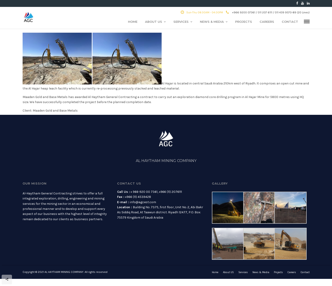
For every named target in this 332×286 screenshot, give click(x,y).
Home (132, 21)
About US (153, 21)
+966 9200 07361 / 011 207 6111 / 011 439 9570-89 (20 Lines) (268, 12)
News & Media (212, 21)
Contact (290, 21)
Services (181, 21)
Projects (243, 21)
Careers (267, 21)
